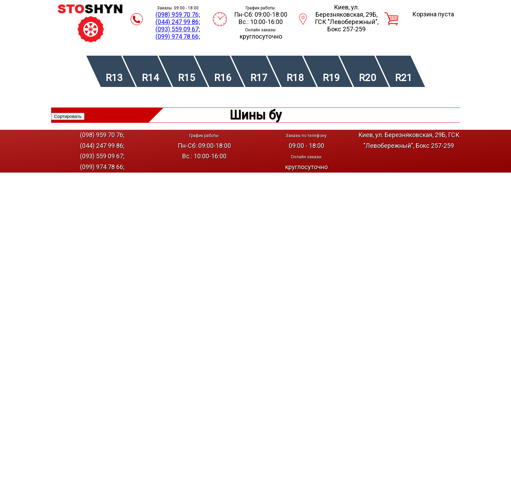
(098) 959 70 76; (177, 14)
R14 (150, 78)
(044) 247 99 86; (177, 21)
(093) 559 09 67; (177, 29)
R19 (331, 78)
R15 (186, 78)
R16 (222, 78)
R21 (403, 78)
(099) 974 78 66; (177, 36)
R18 (295, 78)
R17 (259, 78)
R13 (114, 78)
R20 (367, 78)
